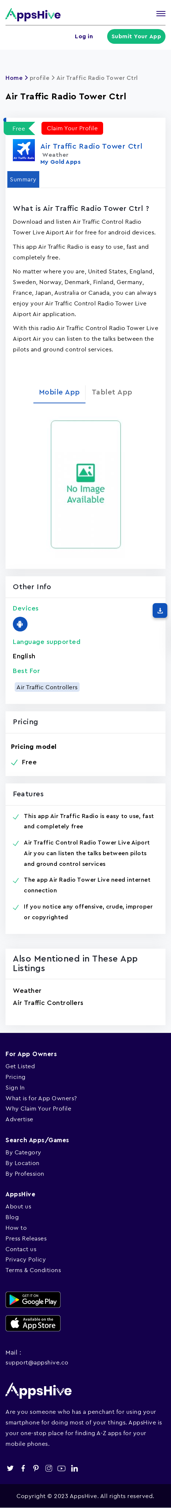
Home (14, 78)
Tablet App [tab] (112, 392)
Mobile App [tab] (59, 392)
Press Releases (26, 1238)
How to (16, 1227)
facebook (23, 1468)
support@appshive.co (37, 1362)
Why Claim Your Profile (38, 1108)
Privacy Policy (26, 1259)
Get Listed (20, 1066)
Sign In (15, 1087)
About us (18, 1206)
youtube (61, 1468)
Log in (85, 36)
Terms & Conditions (33, 1270)
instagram (48, 1468)
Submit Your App (137, 36)
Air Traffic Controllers (47, 687)
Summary (23, 179)
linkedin (74, 1468)
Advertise (19, 1119)
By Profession (25, 1173)
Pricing (16, 1076)
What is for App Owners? (41, 1098)
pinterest (35, 1468)
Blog (12, 1217)
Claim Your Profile (72, 128)
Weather (27, 990)
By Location (23, 1163)
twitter (10, 1468)
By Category (23, 1152)
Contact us (21, 1249)
